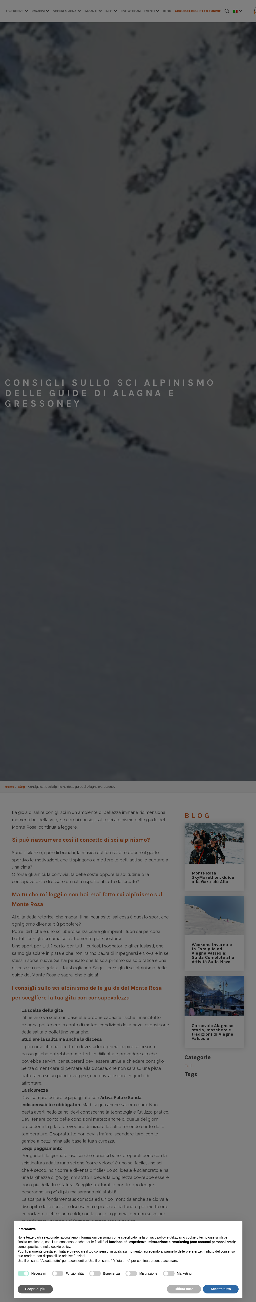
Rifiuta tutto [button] (184, 1289)
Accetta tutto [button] (221, 1289)
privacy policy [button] (156, 1237)
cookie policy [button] (60, 1247)
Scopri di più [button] (35, 1289)
